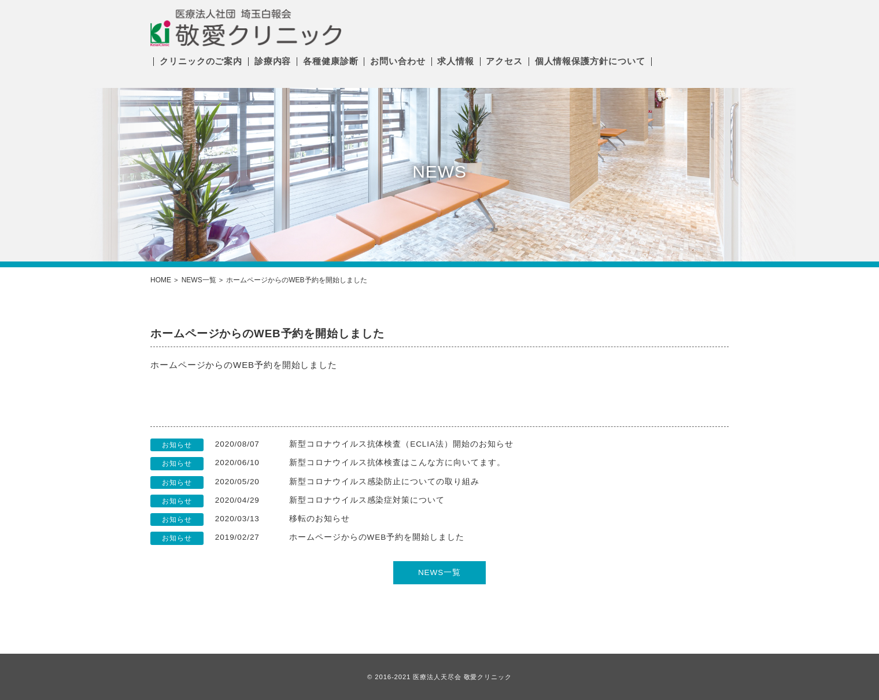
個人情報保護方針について (590, 61)
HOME (160, 280)
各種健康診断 (330, 61)
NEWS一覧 (199, 280)
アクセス (504, 61)
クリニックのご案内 (201, 61)
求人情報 (455, 61)
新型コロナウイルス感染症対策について (367, 500)
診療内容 (272, 61)
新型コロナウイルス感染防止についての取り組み (384, 481)
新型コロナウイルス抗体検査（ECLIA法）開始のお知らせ (401, 444)
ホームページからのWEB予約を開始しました (376, 537)
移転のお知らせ (319, 518)
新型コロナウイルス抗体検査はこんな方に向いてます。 (397, 462)
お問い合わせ (397, 61)
